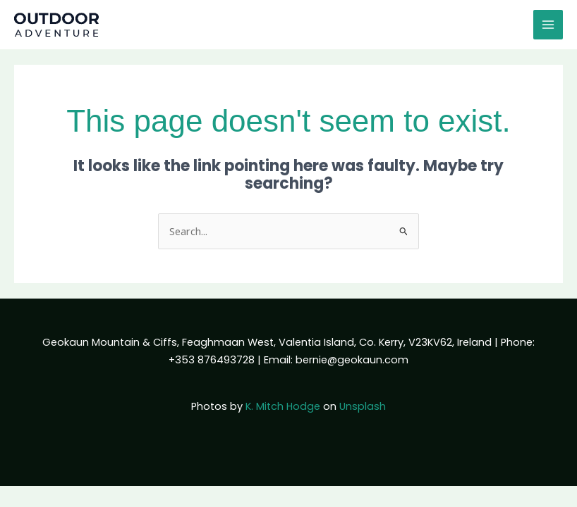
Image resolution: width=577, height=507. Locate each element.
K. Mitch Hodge (282, 406)
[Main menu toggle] (548, 24)
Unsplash (362, 406)
